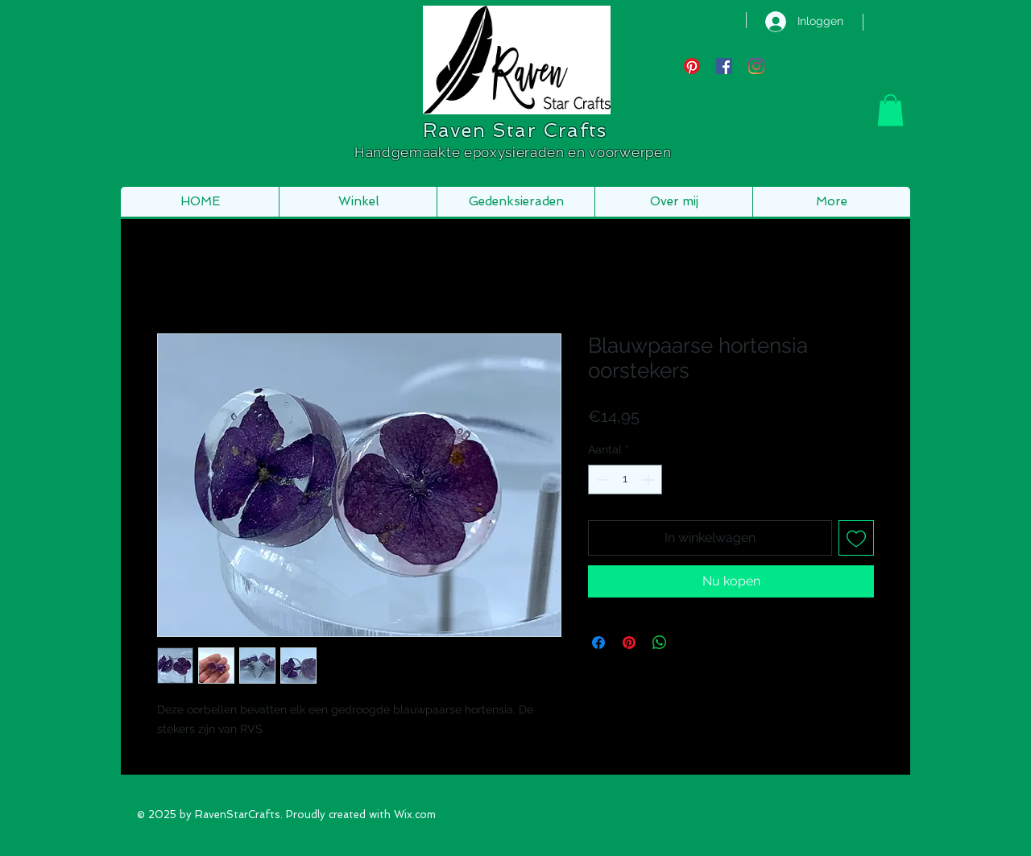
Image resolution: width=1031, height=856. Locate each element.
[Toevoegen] (856, 538)
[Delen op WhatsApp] (659, 642)
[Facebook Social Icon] (724, 66)
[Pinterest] (692, 66)
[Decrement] (600, 479)
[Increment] (650, 479)
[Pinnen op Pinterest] (629, 642)
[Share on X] (690, 642)
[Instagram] (756, 66)
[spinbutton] (625, 479)
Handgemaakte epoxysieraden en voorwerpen (514, 152)
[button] (890, 110)
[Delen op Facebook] (598, 642)
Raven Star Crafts (515, 130)
